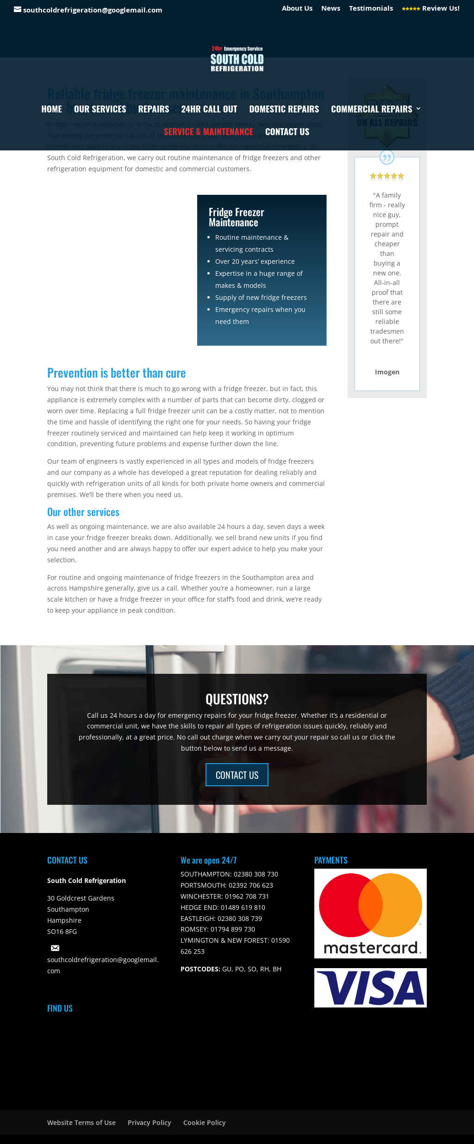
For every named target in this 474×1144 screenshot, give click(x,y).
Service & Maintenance (208, 132)
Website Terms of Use (81, 1122)
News (330, 10)
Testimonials (371, 10)
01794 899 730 (232, 929)
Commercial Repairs (371, 110)
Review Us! (431, 10)
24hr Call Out (209, 110)
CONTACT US (237, 775)
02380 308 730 (255, 874)
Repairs (153, 110)
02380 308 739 (239, 918)
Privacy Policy (149, 1122)
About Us (297, 10)
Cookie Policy (204, 1122)
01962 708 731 (246, 896)
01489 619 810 (242, 907)
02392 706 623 (250, 885)
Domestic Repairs (284, 110)
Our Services (100, 110)
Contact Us (287, 132)
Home (51, 110)
